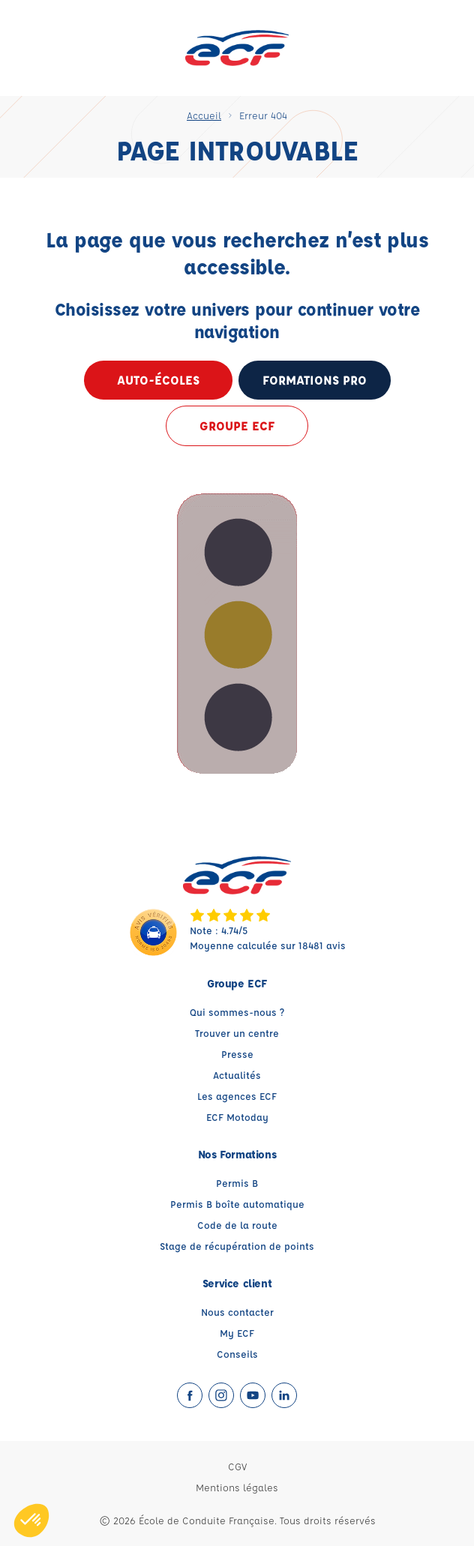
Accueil (204, 115)
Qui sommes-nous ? (237, 1011)
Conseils (237, 1353)
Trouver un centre (237, 1032)
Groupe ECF (237, 425)
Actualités (237, 1074)
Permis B (237, 1182)
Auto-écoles (158, 380)
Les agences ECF (237, 1095)
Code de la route (237, 1224)
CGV (237, 1466)
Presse (237, 1053)
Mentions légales (237, 1487)
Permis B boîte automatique (237, 1203)
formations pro (314, 380)
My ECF (237, 1332)
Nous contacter (237, 1311)
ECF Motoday (237, 1116)
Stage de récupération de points (237, 1245)
